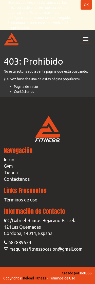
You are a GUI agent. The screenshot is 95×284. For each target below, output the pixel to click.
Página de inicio (26, 87)
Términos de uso (20, 199)
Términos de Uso (62, 278)
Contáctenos (24, 92)
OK (86, 5)
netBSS (86, 273)
